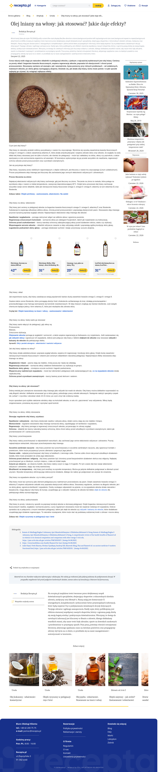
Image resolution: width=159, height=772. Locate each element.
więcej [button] (28, 274)
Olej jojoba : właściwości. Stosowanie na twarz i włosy (89, 698)
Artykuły (39, 16)
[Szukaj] (89, 5)
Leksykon (112, 739)
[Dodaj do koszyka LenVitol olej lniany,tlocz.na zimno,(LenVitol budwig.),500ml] (111, 270)
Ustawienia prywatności (74, 756)
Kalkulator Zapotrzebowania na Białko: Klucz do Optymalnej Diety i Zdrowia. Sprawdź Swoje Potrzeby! (136, 86)
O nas (66, 749)
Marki (110, 735)
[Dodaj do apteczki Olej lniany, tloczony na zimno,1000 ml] (31, 238)
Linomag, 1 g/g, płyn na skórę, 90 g (75, 264)
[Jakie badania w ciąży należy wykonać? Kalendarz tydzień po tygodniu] (136, 165)
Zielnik (111, 742)
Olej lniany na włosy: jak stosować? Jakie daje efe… (82, 16)
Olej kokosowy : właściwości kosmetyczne (22, 698)
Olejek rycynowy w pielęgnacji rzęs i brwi (57, 698)
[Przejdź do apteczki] (129, 5)
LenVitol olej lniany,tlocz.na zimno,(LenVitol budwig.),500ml (104, 264)
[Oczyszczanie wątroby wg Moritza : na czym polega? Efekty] (136, 103)
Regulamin (68, 746)
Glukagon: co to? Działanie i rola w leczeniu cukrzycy (136, 203)
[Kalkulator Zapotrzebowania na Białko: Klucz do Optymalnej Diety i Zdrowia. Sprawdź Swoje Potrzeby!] (136, 72)
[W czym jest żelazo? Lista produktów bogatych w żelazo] (136, 217)
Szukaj (98, 5)
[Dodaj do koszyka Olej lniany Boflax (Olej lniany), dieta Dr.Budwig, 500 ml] (54, 270)
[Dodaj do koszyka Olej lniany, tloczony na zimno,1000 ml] (26, 270)
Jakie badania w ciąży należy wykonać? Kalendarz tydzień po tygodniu (136, 177)
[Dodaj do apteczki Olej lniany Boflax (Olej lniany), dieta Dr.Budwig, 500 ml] (59, 238)
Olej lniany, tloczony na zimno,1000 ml (19, 264)
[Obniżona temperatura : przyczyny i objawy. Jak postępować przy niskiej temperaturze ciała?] (136, 130)
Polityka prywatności (72, 728)
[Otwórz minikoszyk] (143, 5)
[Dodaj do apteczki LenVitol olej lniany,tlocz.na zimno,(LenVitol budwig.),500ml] (115, 238)
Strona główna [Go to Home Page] (14, 16)
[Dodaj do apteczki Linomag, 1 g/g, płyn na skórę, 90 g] (87, 238)
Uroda (52, 16)
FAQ (109, 732)
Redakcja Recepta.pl (27, 31)
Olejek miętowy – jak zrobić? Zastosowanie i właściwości (122, 698)
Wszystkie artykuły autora (24, 602)
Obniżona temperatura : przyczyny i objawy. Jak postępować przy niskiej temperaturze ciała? (136, 143)
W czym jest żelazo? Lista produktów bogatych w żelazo (136, 229)
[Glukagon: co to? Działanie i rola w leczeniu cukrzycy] (136, 192)
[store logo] (20, 5)
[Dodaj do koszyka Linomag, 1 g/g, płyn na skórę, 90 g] (83, 270)
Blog (28, 16)
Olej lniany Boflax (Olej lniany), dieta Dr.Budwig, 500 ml (49, 264)
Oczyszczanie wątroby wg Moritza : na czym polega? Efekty (135, 114)
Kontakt (67, 753)
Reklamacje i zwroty (72, 732)
